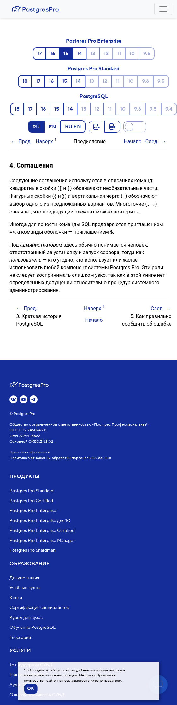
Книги (15, 598)
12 (106, 53)
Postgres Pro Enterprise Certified (41, 530)
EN (52, 126)
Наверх (44, 142)
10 (132, 53)
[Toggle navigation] (163, 9)
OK (30, 688)
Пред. (25, 142)
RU (36, 126)
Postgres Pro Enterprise (93, 41)
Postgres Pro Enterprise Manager (42, 540)
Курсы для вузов (26, 618)
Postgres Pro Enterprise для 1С (39, 521)
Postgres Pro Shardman (32, 550)
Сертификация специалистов (39, 608)
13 (93, 53)
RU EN (73, 126)
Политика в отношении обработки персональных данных (60, 458)
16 (52, 53)
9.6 (146, 53)
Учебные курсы (25, 588)
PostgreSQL (94, 96)
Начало (132, 142)
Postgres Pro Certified (31, 501)
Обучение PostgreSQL (32, 627)
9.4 (169, 109)
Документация (24, 578)
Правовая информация (29, 452)
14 (79, 53)
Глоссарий (20, 637)
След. (152, 142)
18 (24, 81)
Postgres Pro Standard (94, 68)
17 (39, 53)
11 (119, 53)
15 (64, 81)
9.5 (161, 81)
